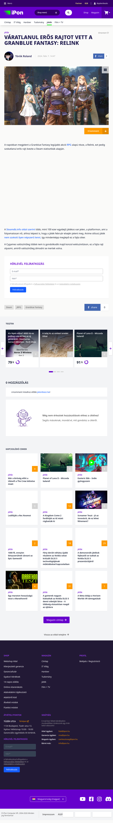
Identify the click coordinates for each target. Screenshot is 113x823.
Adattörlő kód (10, 697)
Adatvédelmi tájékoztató (15, 692)
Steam (9, 307)
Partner (79, 3)
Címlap (7, 22)
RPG (69, 144)
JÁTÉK (6, 33)
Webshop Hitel (10, 661)
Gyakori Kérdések (12, 676)
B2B (86, 3)
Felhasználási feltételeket (44, 284)
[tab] (51, 371)
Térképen (24, 721)
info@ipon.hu (64, 743)
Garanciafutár (10, 671)
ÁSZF (60, 814)
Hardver (27, 22)
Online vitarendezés (13, 687)
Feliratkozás (18, 289)
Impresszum (48, 814)
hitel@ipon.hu (64, 731)
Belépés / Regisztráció (89, 661)
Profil (82, 655)
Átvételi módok (11, 702)
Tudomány (39, 22)
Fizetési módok (11, 707)
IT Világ (17, 22)
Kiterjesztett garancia (14, 666)
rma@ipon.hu (64, 735)
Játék (10, 475)
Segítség (46, 715)
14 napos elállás (11, 682)
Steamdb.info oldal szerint (20, 229)
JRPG (19, 307)
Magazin (95, 12)
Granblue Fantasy (34, 307)
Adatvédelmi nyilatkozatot (69, 284)
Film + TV (59, 22)
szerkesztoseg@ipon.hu (66, 739)
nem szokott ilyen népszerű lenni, (22, 237)
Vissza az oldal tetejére (56, 634)
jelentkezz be (43, 392)
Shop (86, 12)
